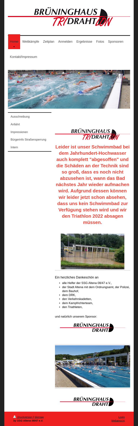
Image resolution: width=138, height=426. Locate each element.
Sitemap (39, 417)
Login (121, 417)
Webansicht (118, 420)
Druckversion (23, 417)
